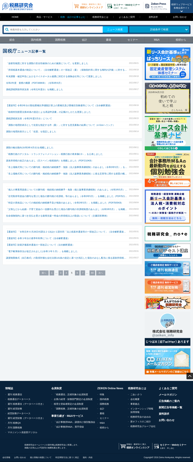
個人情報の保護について (41, 457)
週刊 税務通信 (15, 394)
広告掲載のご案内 (169, 401)
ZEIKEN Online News (110, 388)
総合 (12, 39)
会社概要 (135, 399)
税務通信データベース (19, 399)
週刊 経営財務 (15, 408)
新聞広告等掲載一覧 (170, 407)
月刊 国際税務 (15, 427)
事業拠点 (135, 404)
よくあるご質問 (127, 17)
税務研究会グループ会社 (143, 426)
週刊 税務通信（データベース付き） (26, 404)
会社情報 (6, 457)
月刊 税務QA (14, 423)
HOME (15, 17)
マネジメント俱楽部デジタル (22, 432)
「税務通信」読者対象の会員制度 (71, 394)
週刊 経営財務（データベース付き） (26, 418)
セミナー (132, 39)
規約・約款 (88, 457)
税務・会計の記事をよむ (72, 17)
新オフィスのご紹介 (140, 421)
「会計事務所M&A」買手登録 (69, 426)
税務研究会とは (100, 17)
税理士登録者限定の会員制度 (68, 404)
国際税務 (60, 39)
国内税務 (36, 39)
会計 (84, 39)
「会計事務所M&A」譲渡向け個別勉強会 (74, 422)
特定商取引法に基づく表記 (67, 457)
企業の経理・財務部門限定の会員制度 (73, 399)
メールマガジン (168, 394)
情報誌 (9, 388)
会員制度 (56, 388)
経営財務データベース (19, 413)
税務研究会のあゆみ (140, 416)
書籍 (108, 39)
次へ (100, 273)
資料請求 (153, 17)
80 (92, 273)
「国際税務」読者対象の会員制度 (71, 408)
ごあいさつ (136, 394)
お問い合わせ (180, 17)
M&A (157, 39)
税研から (181, 39)
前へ (44, 273)
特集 (102, 394)
